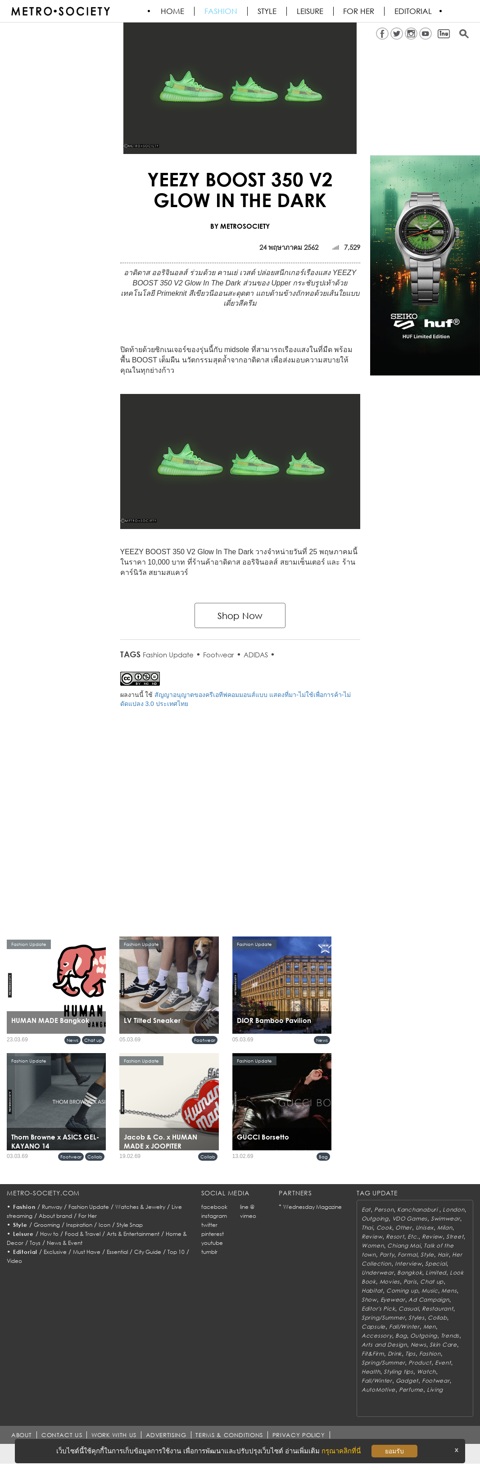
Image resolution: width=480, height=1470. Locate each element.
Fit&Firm (373, 1353)
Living (435, 1389)
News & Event (64, 1242)
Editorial (414, 11)
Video (14, 1260)
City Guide (147, 1251)
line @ (247, 1206)
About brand (55, 1215)
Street (454, 1236)
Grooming (47, 1224)
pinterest (212, 1233)
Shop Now (240, 615)
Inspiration (79, 1224)
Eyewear (392, 1299)
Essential (117, 1251)
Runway (52, 1206)
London (453, 1209)
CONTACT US (61, 1434)
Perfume (411, 1389)
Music (429, 1290)
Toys (35, 1242)
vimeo (248, 1215)
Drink (395, 1353)
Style (267, 11)
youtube (212, 1242)
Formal (407, 1254)
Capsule (373, 1326)
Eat (366, 1209)
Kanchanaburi (418, 1209)
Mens (449, 1290)
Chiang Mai (403, 1245)
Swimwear (445, 1218)
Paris (410, 1281)
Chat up (93, 1040)
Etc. (413, 1236)
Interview (408, 1263)
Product (419, 1362)
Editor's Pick (378, 1308)
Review (372, 1236)
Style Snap (130, 1224)
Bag (323, 1156)
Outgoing (375, 1218)
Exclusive (55, 1251)
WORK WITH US (114, 1434)
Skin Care (443, 1344)
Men (429, 1326)
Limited (436, 1272)
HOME (173, 11)
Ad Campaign (428, 1299)
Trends (450, 1335)
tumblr (209, 1251)
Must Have (86, 1251)
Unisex (425, 1227)
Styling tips (398, 1371)
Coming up (402, 1290)
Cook (384, 1227)
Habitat (372, 1290)
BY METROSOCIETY (240, 226)
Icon (104, 1224)
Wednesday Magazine (312, 1206)
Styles (416, 1317)
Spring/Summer (383, 1317)
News (72, 1040)
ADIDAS (256, 655)
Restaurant (437, 1308)
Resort (395, 1236)
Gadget (407, 1380)
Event (443, 1362)
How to (49, 1233)
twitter (209, 1224)
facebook (214, 1206)
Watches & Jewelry (140, 1206)
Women (373, 1245)
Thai (367, 1227)
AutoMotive (378, 1389)
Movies (390, 1281)
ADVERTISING (166, 1434)
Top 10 (176, 1251)
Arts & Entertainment (133, 1233)
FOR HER (359, 11)
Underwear (378, 1272)
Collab (94, 1156)
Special (435, 1263)
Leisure (310, 11)
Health (371, 1371)
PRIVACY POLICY (299, 1434)
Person (384, 1209)
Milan (445, 1227)
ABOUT (21, 1434)
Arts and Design (384, 1344)
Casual (408, 1308)
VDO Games (409, 1218)
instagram (214, 1215)
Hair (443, 1254)
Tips (410, 1353)
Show (369, 1299)
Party (387, 1254)
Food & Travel (82, 1233)
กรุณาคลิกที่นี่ (341, 1451)
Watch (426, 1371)
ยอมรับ (394, 1451)
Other (403, 1227)
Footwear (218, 655)
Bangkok (409, 1272)
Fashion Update (168, 655)
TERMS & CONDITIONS (230, 1434)
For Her (87, 1215)
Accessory (377, 1335)
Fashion (221, 11)
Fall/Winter (404, 1326)
